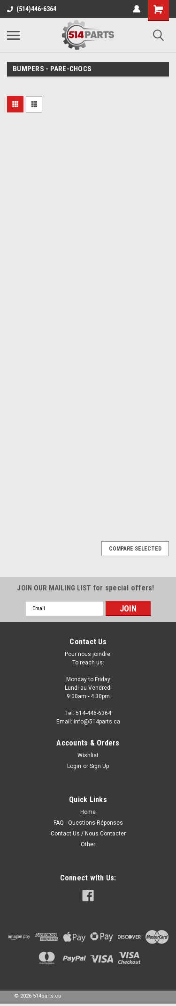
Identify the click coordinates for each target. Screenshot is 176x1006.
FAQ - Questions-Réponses (88, 823)
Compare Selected (135, 548)
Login (74, 766)
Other (88, 844)
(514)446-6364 (31, 9)
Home (88, 812)
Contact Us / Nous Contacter (88, 833)
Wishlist (88, 755)
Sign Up (99, 766)
